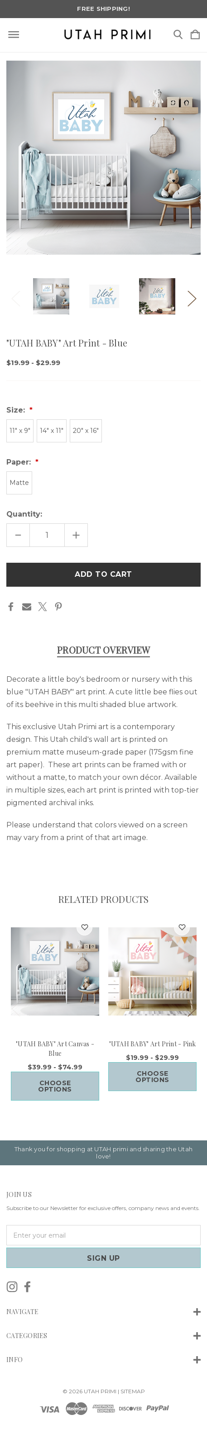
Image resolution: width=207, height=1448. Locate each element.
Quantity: (24, 514)
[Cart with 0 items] (195, 35)
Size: (16, 410)
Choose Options (55, 1086)
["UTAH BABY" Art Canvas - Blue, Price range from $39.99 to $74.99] (55, 971)
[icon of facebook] (27, 1286)
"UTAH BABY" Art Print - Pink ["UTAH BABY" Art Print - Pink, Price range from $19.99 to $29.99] (152, 1044)
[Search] (178, 35)
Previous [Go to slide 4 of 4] (15, 296)
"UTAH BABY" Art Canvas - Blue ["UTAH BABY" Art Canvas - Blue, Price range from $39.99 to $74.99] (55, 1049)
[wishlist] (84, 927)
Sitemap (132, 1391)
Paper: (19, 462)
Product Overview (103, 650)
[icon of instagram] (12, 1286)
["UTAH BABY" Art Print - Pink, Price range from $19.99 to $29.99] (152, 971)
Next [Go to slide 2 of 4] (192, 296)
